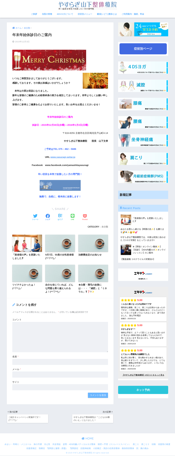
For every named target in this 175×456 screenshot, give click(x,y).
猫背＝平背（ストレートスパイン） (114, 445)
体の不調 (38, 445)
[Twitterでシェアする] (35, 217)
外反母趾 (56, 445)
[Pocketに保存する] (85, 217)
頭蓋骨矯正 (31, 449)
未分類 (104, 226)
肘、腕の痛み (142, 449)
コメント (17, 319)
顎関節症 (74, 449)
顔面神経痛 (86, 449)
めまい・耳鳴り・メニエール (18, 445)
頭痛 (154, 445)
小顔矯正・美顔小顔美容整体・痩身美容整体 (113, 449)
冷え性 (47, 445)
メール (16, 369)
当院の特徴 (47, 14)
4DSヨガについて (65, 14)
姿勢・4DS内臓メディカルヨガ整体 (79, 445)
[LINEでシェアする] (73, 217)
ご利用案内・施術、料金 (133, 14)
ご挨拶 (34, 14)
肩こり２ (145, 445)
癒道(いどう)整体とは (107, 14)
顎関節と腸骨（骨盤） (57, 449)
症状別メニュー (85, 14)
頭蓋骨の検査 (164, 445)
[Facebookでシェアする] (47, 217)
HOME (87, 439)
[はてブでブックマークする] (60, 217)
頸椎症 (42, 449)
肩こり (136, 445)
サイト (15, 382)
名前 (15, 356)
